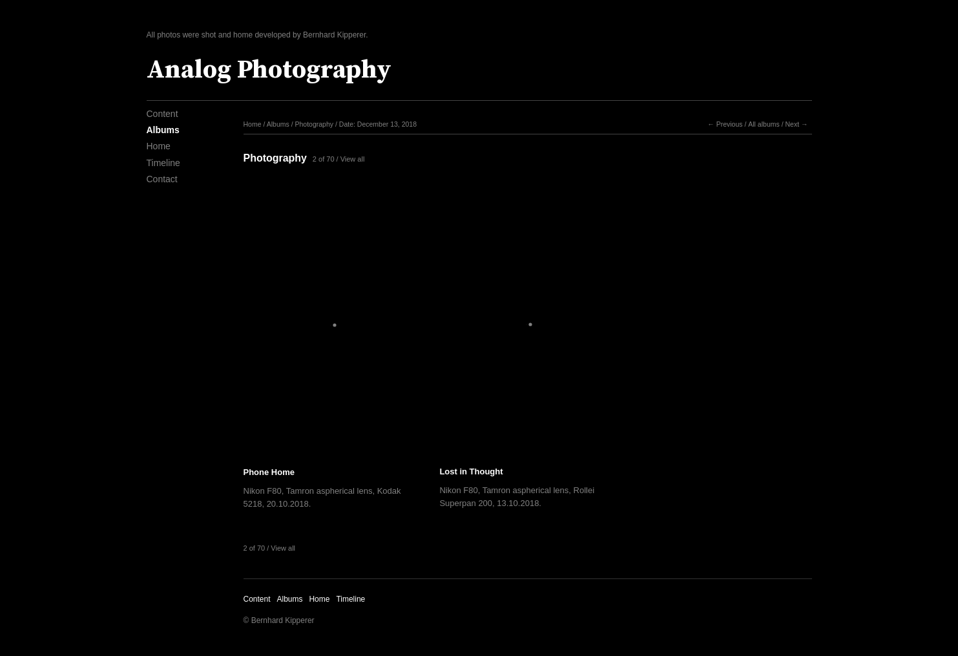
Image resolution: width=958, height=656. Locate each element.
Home (159, 146)
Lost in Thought (471, 471)
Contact (162, 179)
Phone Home (269, 472)
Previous (729, 124)
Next (792, 124)
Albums (163, 130)
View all (352, 159)
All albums (763, 124)
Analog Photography (269, 70)
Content (162, 114)
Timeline (163, 163)
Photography (314, 124)
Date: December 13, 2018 (378, 124)
